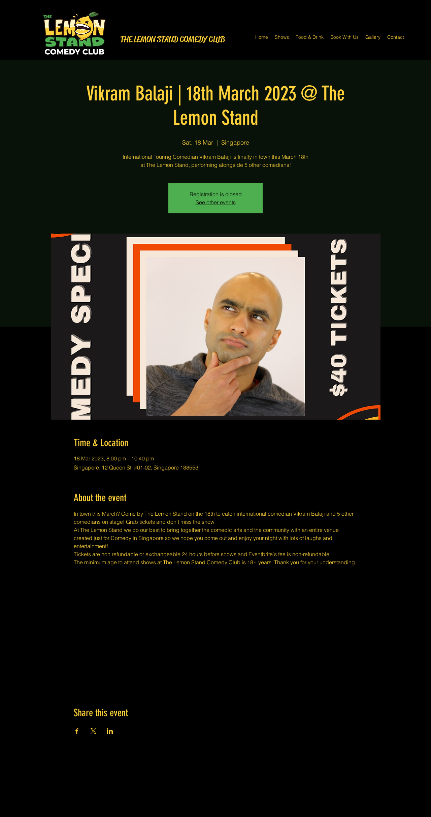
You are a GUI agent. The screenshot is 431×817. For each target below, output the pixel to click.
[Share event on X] (93, 731)
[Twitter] (215, 813)
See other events (216, 202)
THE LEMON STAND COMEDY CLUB (172, 39)
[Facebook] (205, 813)
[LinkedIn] (225, 813)
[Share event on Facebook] (77, 731)
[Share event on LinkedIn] (110, 731)
